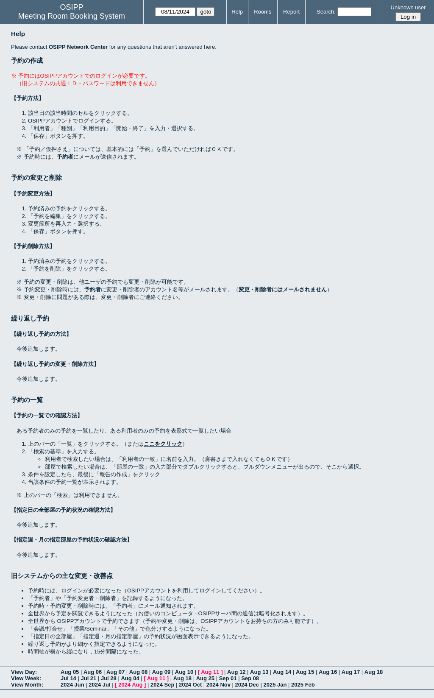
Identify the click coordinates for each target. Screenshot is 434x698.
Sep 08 (250, 678)
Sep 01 (228, 678)
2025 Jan (275, 684)
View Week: (26, 678)
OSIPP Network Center (78, 47)
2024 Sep (162, 684)
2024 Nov (218, 684)
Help (237, 11)
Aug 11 (210, 672)
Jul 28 (109, 678)
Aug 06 (92, 672)
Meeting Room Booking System (71, 16)
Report (291, 11)
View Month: (27, 684)
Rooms (262, 11)
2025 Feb (303, 684)
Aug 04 (130, 678)
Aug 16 (328, 672)
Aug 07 (115, 672)
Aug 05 (70, 672)
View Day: (24, 672)
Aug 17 (351, 672)
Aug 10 (184, 672)
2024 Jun (72, 684)
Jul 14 (68, 678)
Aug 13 (259, 672)
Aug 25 (205, 678)
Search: (326, 11)
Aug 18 (373, 672)
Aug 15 (305, 672)
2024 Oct (190, 684)
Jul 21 (88, 678)
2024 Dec (247, 684)
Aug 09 (161, 672)
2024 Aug (130, 684)
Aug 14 (282, 672)
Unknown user (408, 7)
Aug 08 (138, 672)
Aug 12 (236, 672)
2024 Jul (99, 684)
